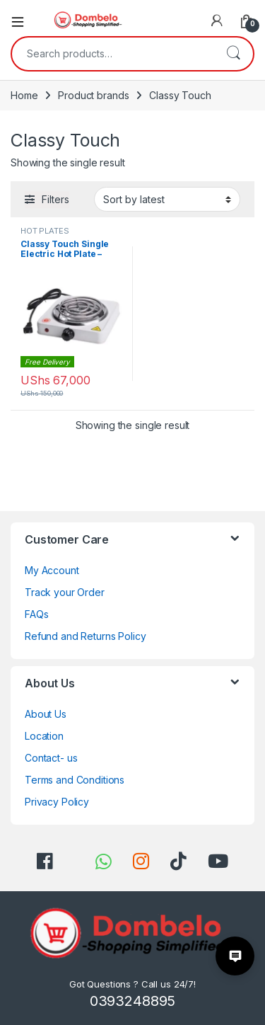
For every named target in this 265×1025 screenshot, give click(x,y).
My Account (52, 570)
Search (233, 54)
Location (44, 736)
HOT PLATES (44, 231)
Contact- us (51, 758)
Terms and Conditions (74, 780)
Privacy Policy (57, 802)
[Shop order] (167, 199)
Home (24, 95)
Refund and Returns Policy (85, 636)
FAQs (36, 614)
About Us (45, 714)
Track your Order (65, 592)
